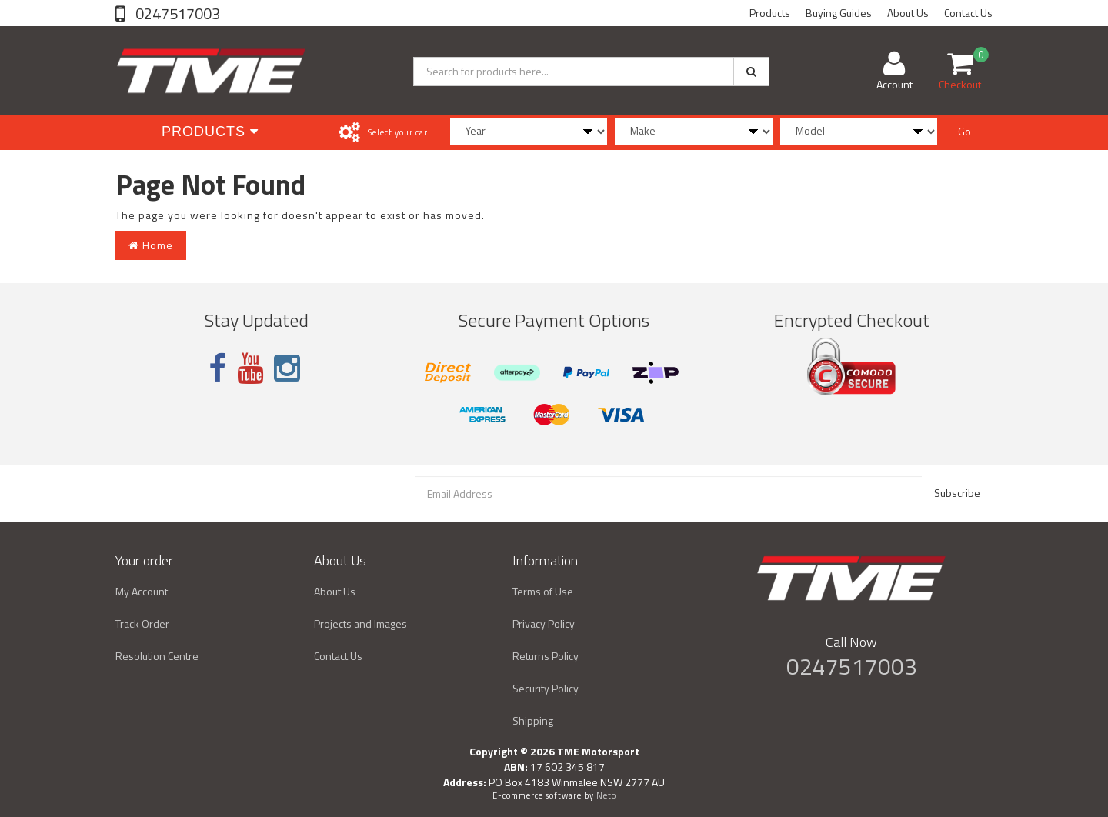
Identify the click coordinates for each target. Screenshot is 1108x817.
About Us (908, 13)
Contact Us (968, 13)
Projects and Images (360, 623)
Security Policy (545, 688)
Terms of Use (542, 591)
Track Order (142, 623)
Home (150, 245)
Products (769, 13)
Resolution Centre (157, 656)
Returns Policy (545, 656)
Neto (606, 795)
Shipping (532, 720)
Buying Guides (839, 13)
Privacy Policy (543, 623)
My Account (141, 591)
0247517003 (176, 13)
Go (964, 131)
